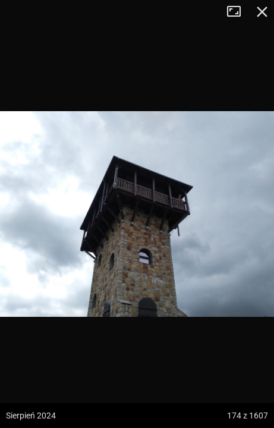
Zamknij (262, 12)
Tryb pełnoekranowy (238, 12)
